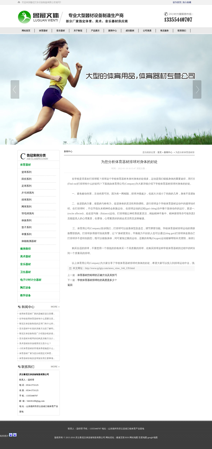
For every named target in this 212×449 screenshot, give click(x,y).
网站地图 (133, 437)
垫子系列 (26, 227)
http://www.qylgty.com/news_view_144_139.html (110, 268)
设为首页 (177, 2)
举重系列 (26, 234)
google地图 (153, 437)
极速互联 (120, 437)
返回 (69, 285)
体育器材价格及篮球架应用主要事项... (37, 358)
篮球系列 (26, 172)
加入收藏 (187, 2)
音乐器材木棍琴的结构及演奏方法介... (37, 338)
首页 (159, 152)
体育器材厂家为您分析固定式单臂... (36, 353)
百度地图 (143, 437)
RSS (127, 437)
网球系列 (26, 206)
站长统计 (4, 436)
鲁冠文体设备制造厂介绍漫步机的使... (37, 333)
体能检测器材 (29, 241)
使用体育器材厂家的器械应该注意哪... (37, 313)
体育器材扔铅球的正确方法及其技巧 (97, 275)
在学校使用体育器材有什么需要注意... (37, 318)
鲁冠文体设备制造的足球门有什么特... (37, 323)
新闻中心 (168, 152)
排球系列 (26, 199)
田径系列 (26, 179)
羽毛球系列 (28, 213)
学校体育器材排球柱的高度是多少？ (97, 280)
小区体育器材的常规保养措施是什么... (37, 348)
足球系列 (26, 186)
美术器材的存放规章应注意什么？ (35, 343)
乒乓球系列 (28, 192)
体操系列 (26, 220)
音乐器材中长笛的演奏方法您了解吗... (37, 328)
